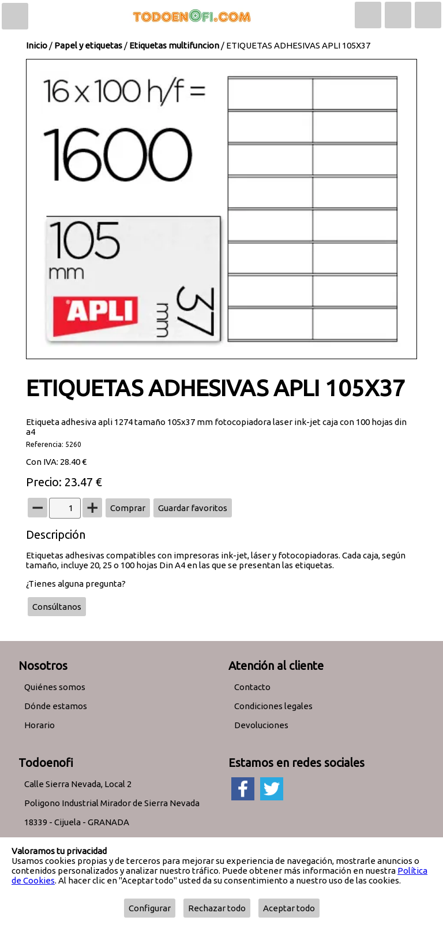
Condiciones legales (273, 706)
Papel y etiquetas (88, 45)
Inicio (36, 45)
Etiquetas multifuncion (174, 45)
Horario (39, 725)
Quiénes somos (54, 687)
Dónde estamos (55, 706)
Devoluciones (261, 725)
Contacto (252, 687)
